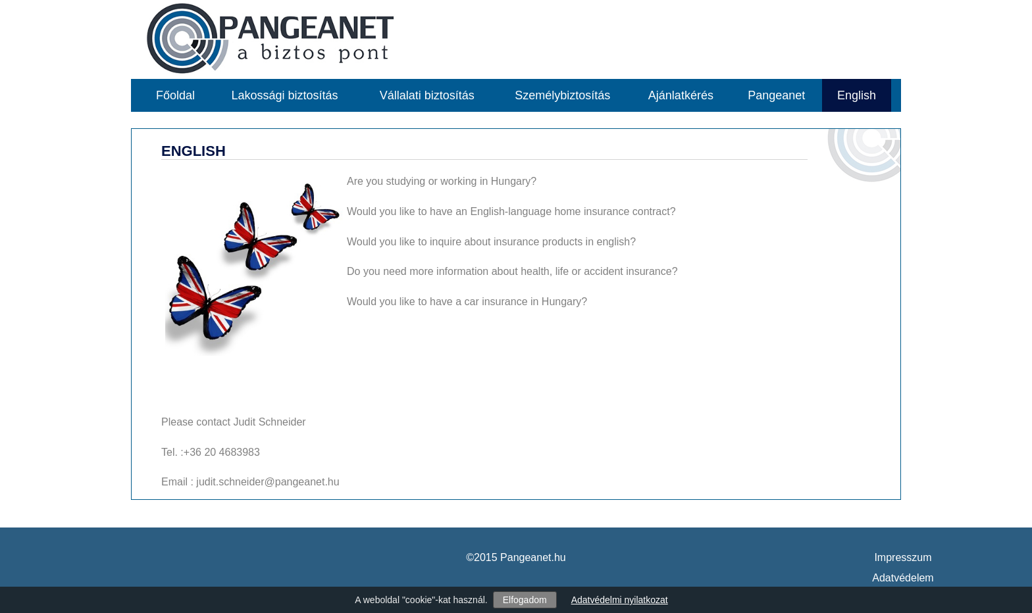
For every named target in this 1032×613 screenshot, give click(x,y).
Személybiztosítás (562, 95)
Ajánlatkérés (680, 95)
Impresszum (902, 557)
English (856, 95)
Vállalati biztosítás (427, 95)
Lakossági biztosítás (285, 95)
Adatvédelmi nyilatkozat (619, 600)
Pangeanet (776, 95)
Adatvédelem (902, 577)
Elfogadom (525, 600)
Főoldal (175, 95)
